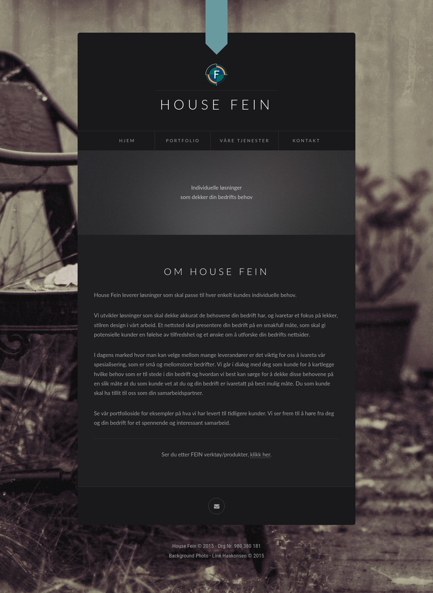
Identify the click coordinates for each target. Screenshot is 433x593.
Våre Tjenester (245, 140)
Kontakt (307, 140)
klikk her (260, 454)
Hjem (127, 140)
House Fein (216, 104)
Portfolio (183, 140)
